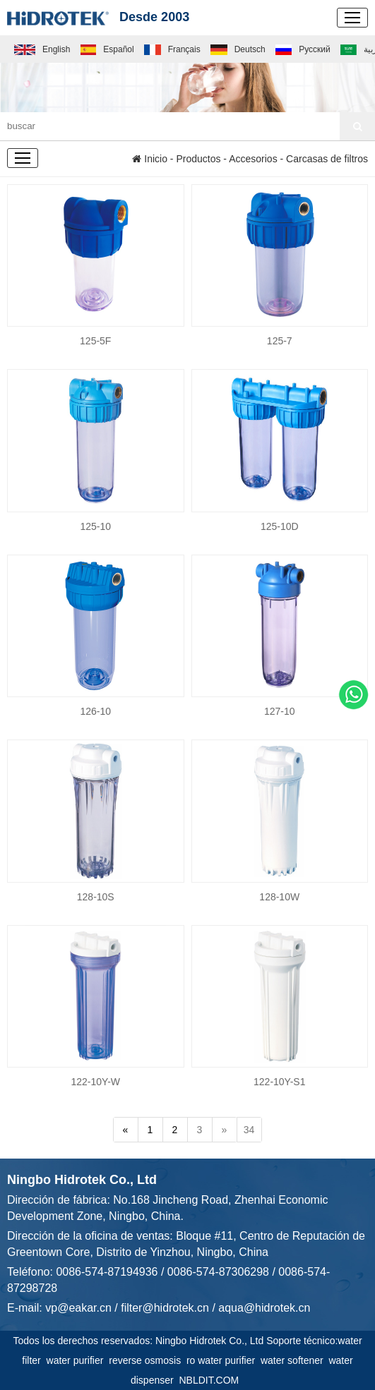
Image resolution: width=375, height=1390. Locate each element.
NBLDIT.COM (211, 1380)
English (42, 49)
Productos (198, 158)
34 (249, 1129)
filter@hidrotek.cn (165, 1308)
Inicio (149, 158)
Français (172, 49)
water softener (295, 1360)
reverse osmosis (147, 1360)
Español (107, 49)
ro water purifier (223, 1360)
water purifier (78, 1360)
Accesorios (253, 158)
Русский (302, 49)
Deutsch (238, 49)
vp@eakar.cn (78, 1308)
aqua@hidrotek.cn (264, 1308)
